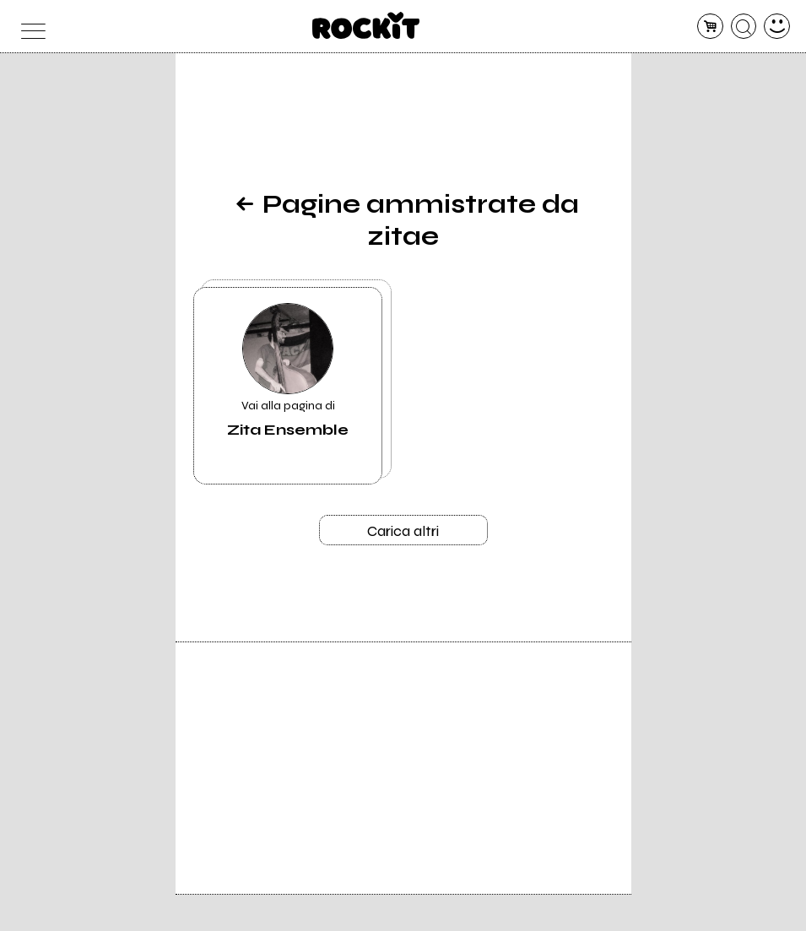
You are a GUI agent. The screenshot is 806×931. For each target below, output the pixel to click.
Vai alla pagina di (288, 371)
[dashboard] (777, 27)
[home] (365, 25)
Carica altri (403, 531)
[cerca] (744, 27)
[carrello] (710, 27)
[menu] (29, 27)
